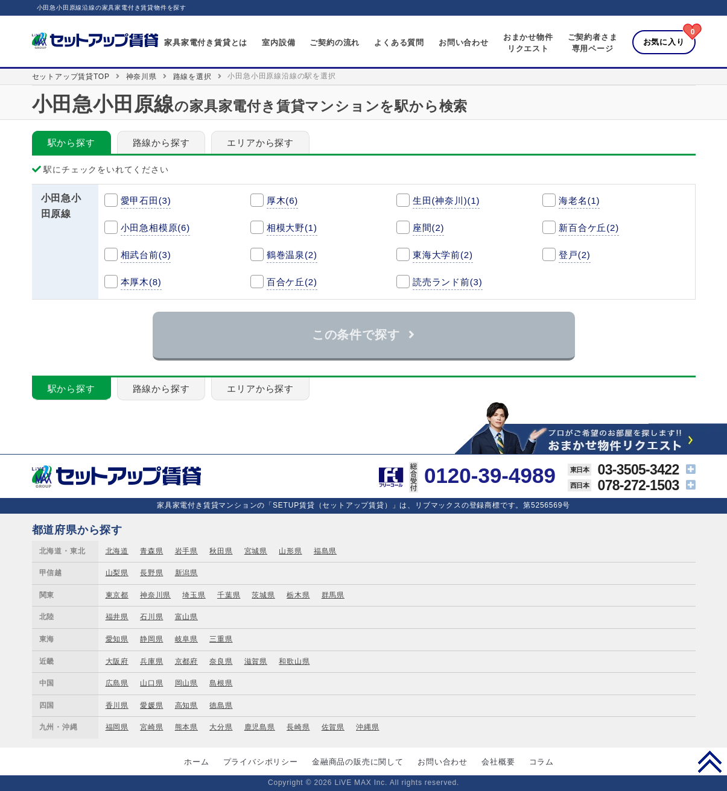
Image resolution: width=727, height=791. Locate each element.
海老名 (579, 200)
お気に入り (664, 41)
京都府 (186, 661)
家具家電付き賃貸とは (205, 42)
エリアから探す (260, 142)
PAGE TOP (709, 761)
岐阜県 (186, 639)
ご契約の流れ (335, 42)
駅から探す (71, 142)
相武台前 (146, 255)
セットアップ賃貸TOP (71, 76)
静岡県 (151, 639)
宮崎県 (151, 727)
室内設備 (278, 42)
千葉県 (228, 595)
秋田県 (220, 551)
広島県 (117, 683)
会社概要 (498, 761)
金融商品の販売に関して (358, 761)
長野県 (151, 573)
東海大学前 (443, 255)
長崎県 (298, 727)
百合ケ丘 (292, 282)
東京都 (117, 595)
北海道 (117, 551)
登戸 (574, 255)
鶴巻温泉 (292, 255)
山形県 (290, 551)
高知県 (186, 705)
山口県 (151, 683)
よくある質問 (399, 42)
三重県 (220, 639)
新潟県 (186, 573)
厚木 (282, 200)
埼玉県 (193, 595)
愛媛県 (151, 705)
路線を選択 (192, 76)
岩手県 (186, 551)
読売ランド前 (448, 282)
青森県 (151, 551)
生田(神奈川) (446, 200)
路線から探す (161, 142)
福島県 (325, 551)
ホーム (196, 761)
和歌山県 (294, 661)
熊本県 (186, 727)
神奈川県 (141, 76)
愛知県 (117, 639)
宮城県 (255, 551)
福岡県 (117, 727)
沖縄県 (367, 727)
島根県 (220, 683)
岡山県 (186, 683)
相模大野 (292, 227)
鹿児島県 (259, 727)
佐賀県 (333, 727)
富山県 (186, 617)
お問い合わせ (464, 42)
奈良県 (220, 661)
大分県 (220, 727)
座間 (428, 227)
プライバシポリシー (260, 761)
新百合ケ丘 (589, 227)
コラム (541, 761)
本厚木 (141, 282)
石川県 (151, 617)
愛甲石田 (146, 200)
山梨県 (117, 573)
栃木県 (298, 595)
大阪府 (117, 661)
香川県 (117, 705)
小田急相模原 (156, 227)
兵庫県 (151, 661)
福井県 (117, 617)
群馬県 (333, 595)
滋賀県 (255, 661)
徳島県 (220, 705)
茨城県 (263, 595)
